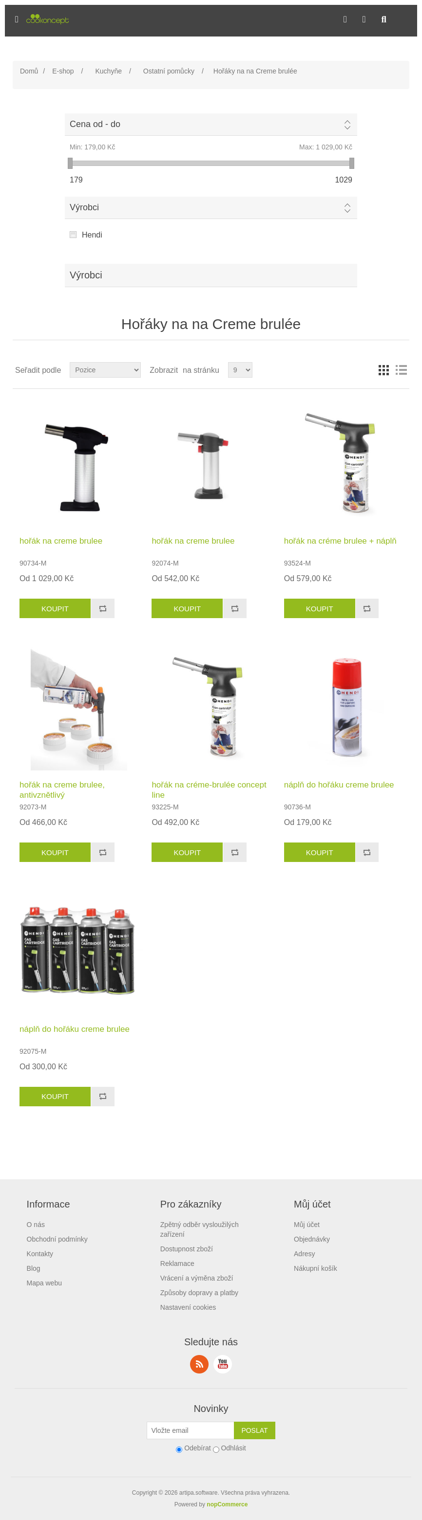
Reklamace (177, 1263)
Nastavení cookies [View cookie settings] (188, 1307)
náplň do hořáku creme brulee (339, 784)
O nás (36, 1224)
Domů (29, 71)
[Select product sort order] (105, 370)
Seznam (401, 370)
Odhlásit (233, 1448)
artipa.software (198, 1492)
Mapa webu (44, 1283)
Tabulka (383, 370)
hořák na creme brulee (60, 541)
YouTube (222, 1364)
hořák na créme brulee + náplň (340, 541)
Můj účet (307, 1224)
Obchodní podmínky (57, 1239)
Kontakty (40, 1254)
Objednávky (312, 1239)
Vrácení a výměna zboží (196, 1278)
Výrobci (84, 207)
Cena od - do (95, 124)
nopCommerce (227, 1504)
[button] (16, 19)
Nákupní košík (315, 1268)
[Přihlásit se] (190, 1430)
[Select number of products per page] (240, 370)
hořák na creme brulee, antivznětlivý (62, 789)
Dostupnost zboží (186, 1249)
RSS (199, 1364)
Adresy (304, 1254)
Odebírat (197, 1448)
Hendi (92, 235)
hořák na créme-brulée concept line (209, 789)
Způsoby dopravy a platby (199, 1293)
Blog (33, 1268)
